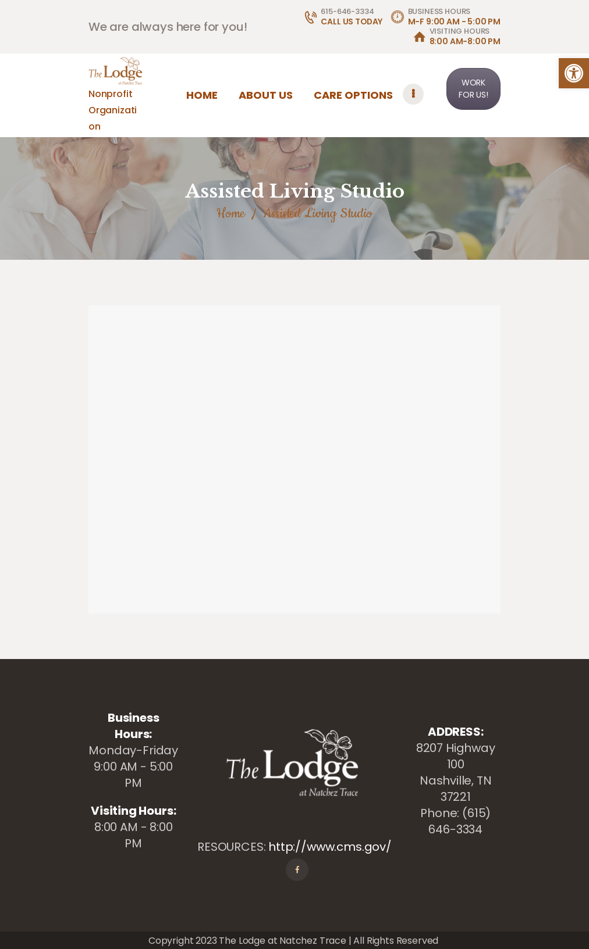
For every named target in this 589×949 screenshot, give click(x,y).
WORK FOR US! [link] (473, 89)
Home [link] (230, 213)
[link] (574, 73)
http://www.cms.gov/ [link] (330, 847)
